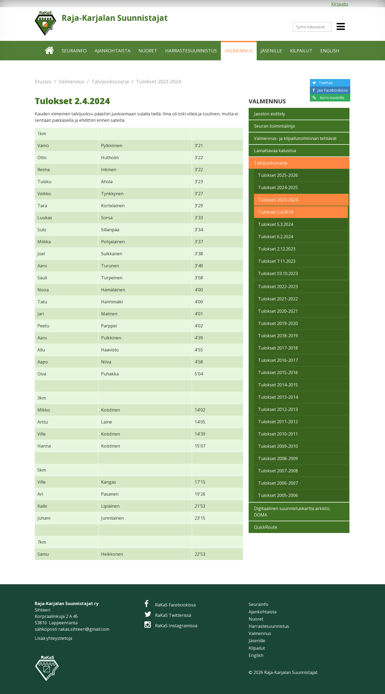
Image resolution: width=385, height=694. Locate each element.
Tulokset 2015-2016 (278, 372)
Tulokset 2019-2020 (278, 323)
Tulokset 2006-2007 (278, 483)
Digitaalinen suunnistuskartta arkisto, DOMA (292, 511)
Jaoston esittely (269, 114)
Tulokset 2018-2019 (278, 336)
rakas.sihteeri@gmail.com (83, 629)
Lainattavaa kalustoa (275, 151)
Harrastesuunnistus (191, 51)
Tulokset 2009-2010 (278, 446)
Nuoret (147, 51)
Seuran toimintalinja (274, 126)
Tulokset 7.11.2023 (276, 261)
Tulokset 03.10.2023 (278, 273)
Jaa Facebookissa (332, 90)
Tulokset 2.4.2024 (275, 212)
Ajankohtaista (112, 51)
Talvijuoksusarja (110, 81)
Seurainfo (74, 51)
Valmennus (239, 51)
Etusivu (50, 50)
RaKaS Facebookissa (175, 605)
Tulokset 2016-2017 (278, 360)
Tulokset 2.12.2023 (276, 249)
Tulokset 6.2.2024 (275, 237)
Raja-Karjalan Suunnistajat (114, 17)
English (329, 51)
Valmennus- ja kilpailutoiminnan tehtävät (295, 138)
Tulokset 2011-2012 (278, 422)
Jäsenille (271, 51)
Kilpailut (301, 51)
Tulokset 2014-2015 (278, 385)
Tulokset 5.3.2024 (275, 224)
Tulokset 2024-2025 (278, 187)
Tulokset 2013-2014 (278, 397)
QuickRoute (265, 527)
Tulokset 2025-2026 (278, 175)
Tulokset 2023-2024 (158, 81)
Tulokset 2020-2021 (278, 311)
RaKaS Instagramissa (176, 626)
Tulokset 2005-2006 (278, 495)
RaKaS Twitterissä (173, 615)
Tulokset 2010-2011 (278, 434)
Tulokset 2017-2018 (278, 348)
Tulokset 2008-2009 (278, 458)
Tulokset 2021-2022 (278, 299)
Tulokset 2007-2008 (278, 471)
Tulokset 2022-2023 (278, 286)
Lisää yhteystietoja (53, 638)
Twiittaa (326, 82)
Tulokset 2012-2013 (278, 409)
